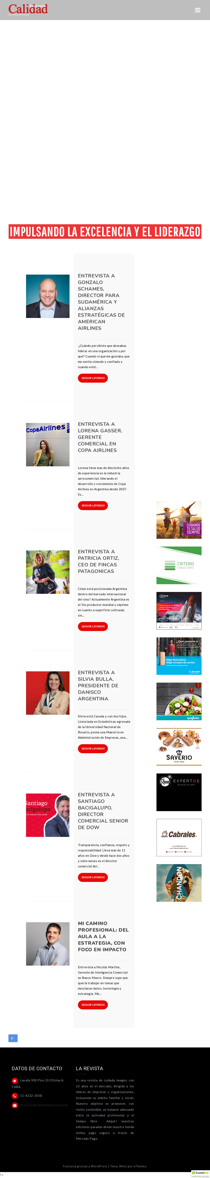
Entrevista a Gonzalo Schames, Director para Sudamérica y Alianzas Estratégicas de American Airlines (101, 302)
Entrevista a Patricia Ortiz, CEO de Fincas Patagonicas (98, 561)
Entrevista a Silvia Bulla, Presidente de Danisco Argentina (98, 685)
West (123, 1166)
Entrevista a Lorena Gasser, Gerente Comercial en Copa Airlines (100, 437)
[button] (200, 1174)
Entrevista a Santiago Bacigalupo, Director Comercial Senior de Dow (103, 811)
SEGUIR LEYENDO (93, 378)
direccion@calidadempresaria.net (44, 1105)
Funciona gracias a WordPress (85, 1166)
